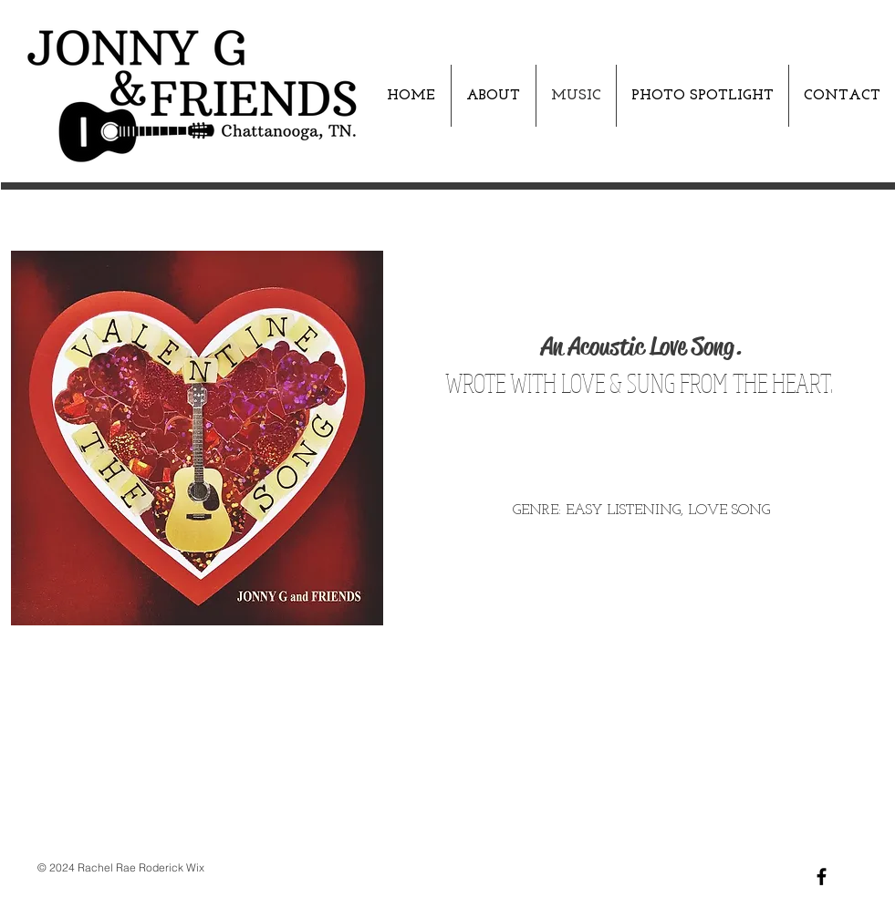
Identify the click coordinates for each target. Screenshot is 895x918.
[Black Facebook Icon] (821, 876)
